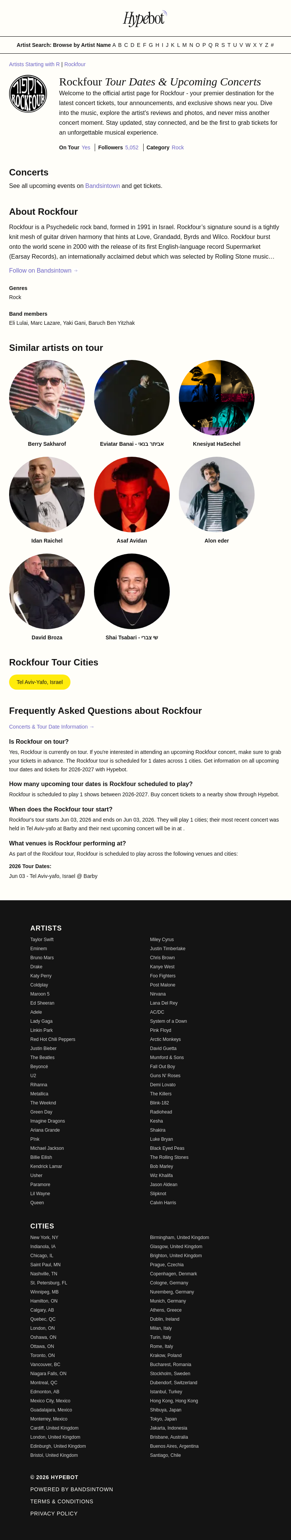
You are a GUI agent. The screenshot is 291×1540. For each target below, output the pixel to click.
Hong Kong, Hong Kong (174, 1401)
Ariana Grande (45, 1130)
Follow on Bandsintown (43, 270)
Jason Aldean (163, 1184)
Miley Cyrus (162, 939)
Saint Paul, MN (45, 1264)
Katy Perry (41, 976)
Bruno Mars (42, 957)
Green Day (41, 1112)
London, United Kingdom (55, 1437)
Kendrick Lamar (46, 1166)
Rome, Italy (161, 1346)
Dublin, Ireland (164, 1319)
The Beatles (42, 1057)
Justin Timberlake (167, 948)
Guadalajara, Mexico (51, 1410)
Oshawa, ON (43, 1337)
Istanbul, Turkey (166, 1391)
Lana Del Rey (164, 1003)
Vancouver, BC (45, 1364)
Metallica (39, 1093)
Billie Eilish (41, 1157)
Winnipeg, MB (44, 1292)
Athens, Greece (165, 1310)
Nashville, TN (43, 1273)
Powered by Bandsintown (71, 1489)
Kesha (156, 1121)
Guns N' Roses (165, 1075)
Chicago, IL (41, 1255)
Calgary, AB (42, 1310)
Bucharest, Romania (170, 1364)
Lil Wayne (40, 1193)
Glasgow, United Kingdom (176, 1246)
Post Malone (162, 985)
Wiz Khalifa (161, 1175)
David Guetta (163, 1048)
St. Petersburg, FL (48, 1283)
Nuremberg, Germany (172, 1292)
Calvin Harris (163, 1202)
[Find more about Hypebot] (145, 18)
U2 (33, 1075)
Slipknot (158, 1193)
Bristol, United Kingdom (54, 1455)
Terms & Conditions (62, 1501)
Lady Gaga (41, 1021)
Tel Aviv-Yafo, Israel (40, 682)
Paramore (40, 1184)
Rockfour (75, 64)
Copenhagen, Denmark (173, 1273)
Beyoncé (39, 1066)
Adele (36, 1012)
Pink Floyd (160, 1030)
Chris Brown (162, 957)
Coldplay (39, 985)
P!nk (34, 1139)
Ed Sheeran (42, 1003)
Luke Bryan (161, 1139)
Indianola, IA (43, 1246)
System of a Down (168, 1021)
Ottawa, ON (42, 1346)
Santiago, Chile (165, 1455)
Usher (36, 1175)
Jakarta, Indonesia (168, 1428)
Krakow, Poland (165, 1355)
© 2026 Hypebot (54, 1477)
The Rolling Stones (169, 1157)
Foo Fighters (162, 976)
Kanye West (162, 966)
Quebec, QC (43, 1319)
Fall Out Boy (162, 1066)
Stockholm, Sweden (170, 1373)
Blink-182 (159, 1103)
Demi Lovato (162, 1084)
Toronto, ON (42, 1355)
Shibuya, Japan (165, 1410)
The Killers (161, 1093)
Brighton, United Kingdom (176, 1255)
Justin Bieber (43, 1048)
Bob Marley (161, 1166)
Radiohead (161, 1112)
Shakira (158, 1130)
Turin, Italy (160, 1337)
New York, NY (44, 1237)
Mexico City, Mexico (50, 1401)
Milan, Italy (161, 1328)
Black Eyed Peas (167, 1148)
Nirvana (158, 994)
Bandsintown (103, 186)
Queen (37, 1202)
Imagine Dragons (47, 1121)
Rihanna (38, 1084)
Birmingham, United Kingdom (179, 1237)
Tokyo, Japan (163, 1419)
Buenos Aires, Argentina (174, 1446)
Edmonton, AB (44, 1391)
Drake (36, 966)
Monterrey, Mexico (48, 1419)
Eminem (38, 948)
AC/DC (157, 1012)
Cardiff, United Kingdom (54, 1428)
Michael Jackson (47, 1148)
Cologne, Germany (169, 1283)
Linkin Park (41, 1030)
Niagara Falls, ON (48, 1373)
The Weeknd (43, 1103)
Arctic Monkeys (165, 1039)
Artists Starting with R (35, 64)
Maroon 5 (40, 994)
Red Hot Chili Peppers (52, 1039)
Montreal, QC (43, 1382)
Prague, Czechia (167, 1264)
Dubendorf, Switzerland (173, 1382)
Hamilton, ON (44, 1301)
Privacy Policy (54, 1514)
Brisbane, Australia (169, 1437)
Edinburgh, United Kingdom (58, 1446)
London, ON (42, 1328)
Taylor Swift (41, 939)
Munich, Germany (168, 1301)
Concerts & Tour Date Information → (51, 727)
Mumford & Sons (167, 1057)
